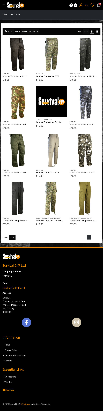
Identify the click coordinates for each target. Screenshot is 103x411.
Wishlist (8, 382)
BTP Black (73, 74)
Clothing (6, 74)
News (7, 344)
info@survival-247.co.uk (14, 288)
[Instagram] (75, 5)
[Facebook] (71, 5)
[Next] (98, 237)
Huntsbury (48, 120)
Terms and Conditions (15, 355)
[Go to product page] (18, 54)
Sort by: (17, 31)
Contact (8, 360)
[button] (5, 5)
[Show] (86, 31)
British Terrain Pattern (44, 218)
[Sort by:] (30, 31)
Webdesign (25, 404)
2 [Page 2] (93, 237)
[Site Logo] (15, 5)
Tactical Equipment (84, 218)
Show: (80, 31)
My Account (10, 376)
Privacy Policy (10, 350)
